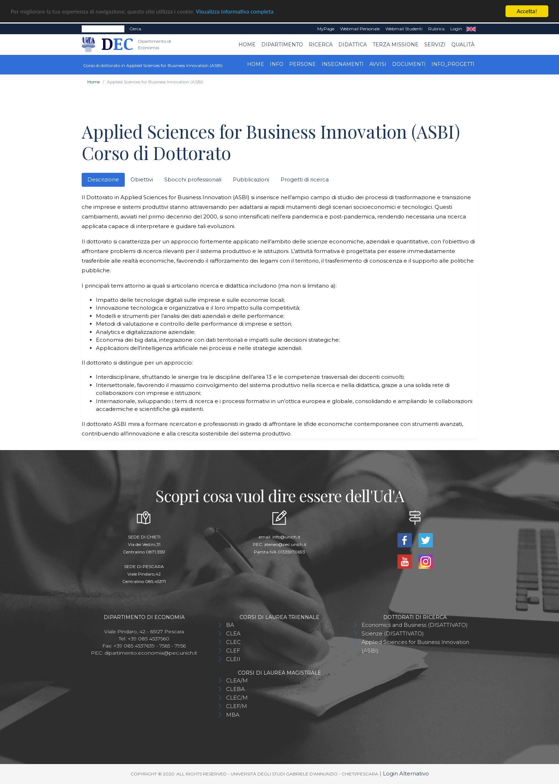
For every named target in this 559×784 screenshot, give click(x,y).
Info (276, 64)
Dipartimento (282, 44)
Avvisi (377, 64)
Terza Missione (396, 44)
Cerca (135, 28)
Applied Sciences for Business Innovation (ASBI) (415, 646)
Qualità (463, 44)
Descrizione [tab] (103, 179)
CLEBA (235, 689)
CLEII (233, 659)
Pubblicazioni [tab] (251, 179)
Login (456, 28)
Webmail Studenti (403, 28)
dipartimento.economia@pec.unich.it (150, 653)
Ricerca (321, 44)
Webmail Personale (360, 28)
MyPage (325, 28)
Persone (302, 64)
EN (471, 28)
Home (247, 44)
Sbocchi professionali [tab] (192, 179)
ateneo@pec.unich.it (285, 544)
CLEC (233, 642)
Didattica (352, 44)
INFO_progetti (453, 64)
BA (230, 624)
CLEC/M (237, 697)
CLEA (233, 633)
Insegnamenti (343, 64)
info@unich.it (286, 537)
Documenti (409, 64)
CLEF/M (236, 706)
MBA (233, 714)
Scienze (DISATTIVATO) (392, 633)
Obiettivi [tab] (141, 179)
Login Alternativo (406, 773)
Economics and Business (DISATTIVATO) (414, 624)
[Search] (103, 28)
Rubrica (436, 28)
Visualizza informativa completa (235, 11)
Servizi (435, 44)
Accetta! (527, 11)
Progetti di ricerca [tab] (305, 179)
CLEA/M (237, 680)
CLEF (233, 650)
